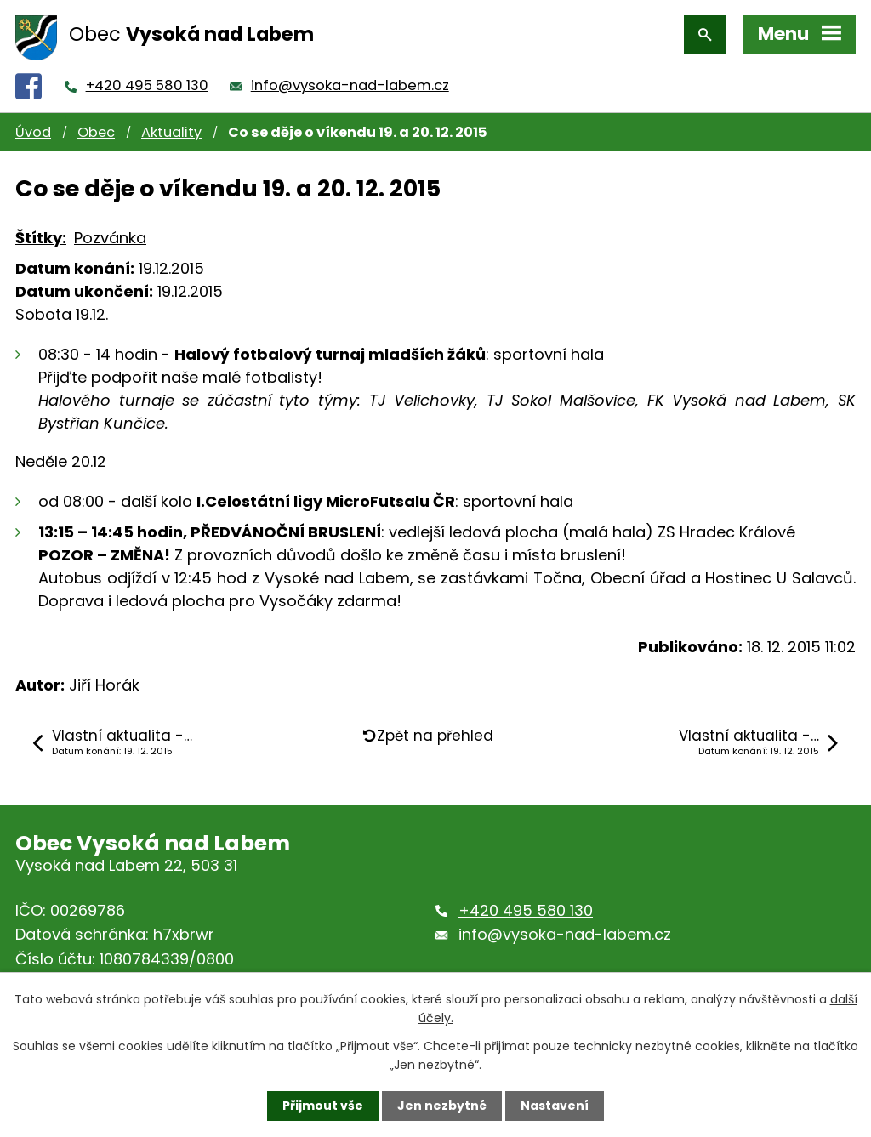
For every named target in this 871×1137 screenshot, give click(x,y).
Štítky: (40, 237)
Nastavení (555, 1105)
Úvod (33, 132)
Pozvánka (110, 237)
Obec (96, 132)
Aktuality (171, 132)
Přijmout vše (322, 1105)
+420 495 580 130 (147, 85)
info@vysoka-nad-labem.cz (350, 85)
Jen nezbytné (442, 1105)
